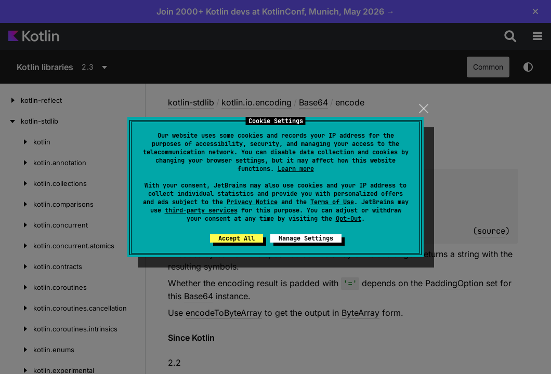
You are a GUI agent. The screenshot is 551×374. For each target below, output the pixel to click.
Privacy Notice (252, 202)
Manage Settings (306, 238)
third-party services (201, 210)
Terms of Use (332, 202)
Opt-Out (348, 219)
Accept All (236, 238)
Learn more (296, 169)
